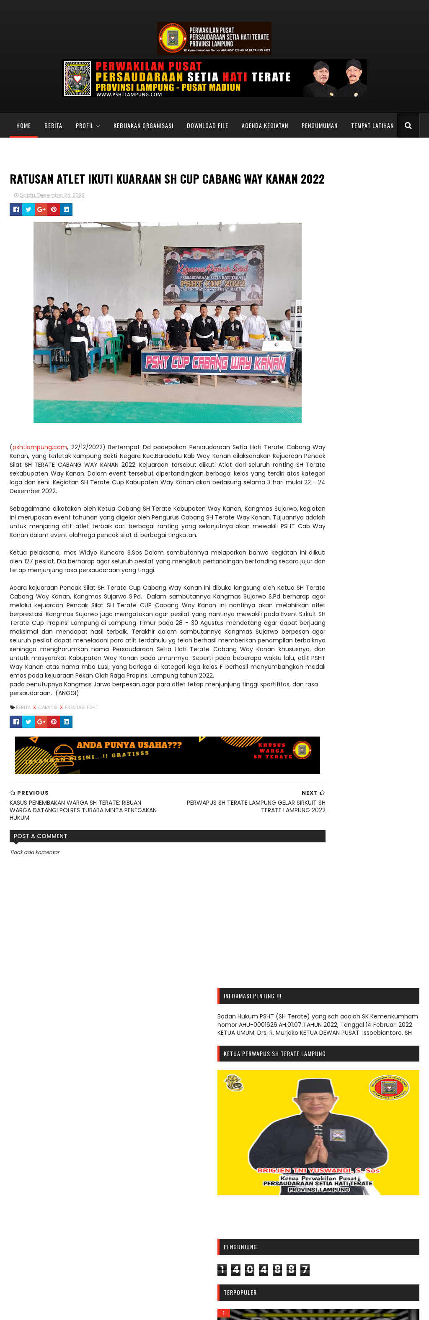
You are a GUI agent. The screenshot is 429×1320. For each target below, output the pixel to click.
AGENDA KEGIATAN (263, 125)
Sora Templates (236, 1308)
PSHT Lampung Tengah (185, 1194)
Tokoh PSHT (312, 1236)
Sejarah (357, 1209)
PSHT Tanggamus (176, 1243)
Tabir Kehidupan (318, 1222)
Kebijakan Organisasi (349, 1169)
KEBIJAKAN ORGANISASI (142, 125)
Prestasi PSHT (80, 750)
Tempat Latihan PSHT (376, 1222)
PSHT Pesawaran (175, 1222)
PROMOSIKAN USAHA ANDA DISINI (54, 1201)
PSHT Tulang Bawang (181, 1257)
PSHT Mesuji (168, 1215)
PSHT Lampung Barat (181, 1180)
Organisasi (358, 1182)
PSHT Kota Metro (175, 1173)
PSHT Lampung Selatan (184, 1187)
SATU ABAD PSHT (88, 149)
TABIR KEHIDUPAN (147, 149)
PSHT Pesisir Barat (176, 1229)
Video (343, 1236)
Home (22, 125)
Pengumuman (315, 1196)
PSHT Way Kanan (175, 1265)
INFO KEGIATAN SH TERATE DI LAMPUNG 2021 (69, 1173)
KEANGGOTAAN (33, 149)
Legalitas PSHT (315, 1182)
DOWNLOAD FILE (206, 125)
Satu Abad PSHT (317, 1209)
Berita (52, 125)
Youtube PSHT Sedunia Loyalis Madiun (348, 1285)
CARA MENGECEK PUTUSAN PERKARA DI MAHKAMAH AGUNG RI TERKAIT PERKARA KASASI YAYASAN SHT (63, 1187)
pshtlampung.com (38, 464)
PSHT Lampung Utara (181, 1208)
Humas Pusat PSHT (320, 1271)
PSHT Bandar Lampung (184, 1166)
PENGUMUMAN (318, 125)
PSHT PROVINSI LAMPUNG (83, 1308)
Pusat (373, 1196)
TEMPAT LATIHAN (371, 125)
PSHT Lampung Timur (182, 1201)
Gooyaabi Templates (288, 1308)
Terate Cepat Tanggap (327, 1278)
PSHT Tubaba (170, 1250)
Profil (84, 125)
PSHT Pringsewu (173, 1237)
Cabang (47, 750)
